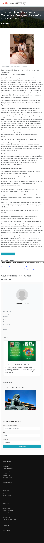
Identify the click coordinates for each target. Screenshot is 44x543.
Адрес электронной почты (10, 425)
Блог (11, 23)
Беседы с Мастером (8, 510)
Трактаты (5, 515)
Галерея (5, 322)
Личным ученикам (8, 314)
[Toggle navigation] (40, 3)
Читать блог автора (8, 254)
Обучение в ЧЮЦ (7, 475)
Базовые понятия (7, 482)
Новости (5, 316)
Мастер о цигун (6, 470)
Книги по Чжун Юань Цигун (9, 519)
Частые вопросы (7, 495)
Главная (4, 23)
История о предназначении (33, 269)
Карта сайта (6, 490)
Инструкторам (7, 311)
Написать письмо (7, 528)
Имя (4, 432)
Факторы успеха (7, 480)
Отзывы (5, 327)
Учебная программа (8, 468)
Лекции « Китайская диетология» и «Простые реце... (18, 267)
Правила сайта (6, 493)
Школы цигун (6, 466)
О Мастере (5, 473)
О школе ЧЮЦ (6, 464)
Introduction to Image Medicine (17, 364)
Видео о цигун (6, 517)
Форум (5, 329)
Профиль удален (15, 66)
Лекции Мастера (7, 508)
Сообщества (6, 324)
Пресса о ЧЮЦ (6, 512)
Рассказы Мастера (7, 506)
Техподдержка (6, 530)
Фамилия (5, 439)
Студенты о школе (7, 477)
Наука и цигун (6, 503)
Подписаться (22, 446)
